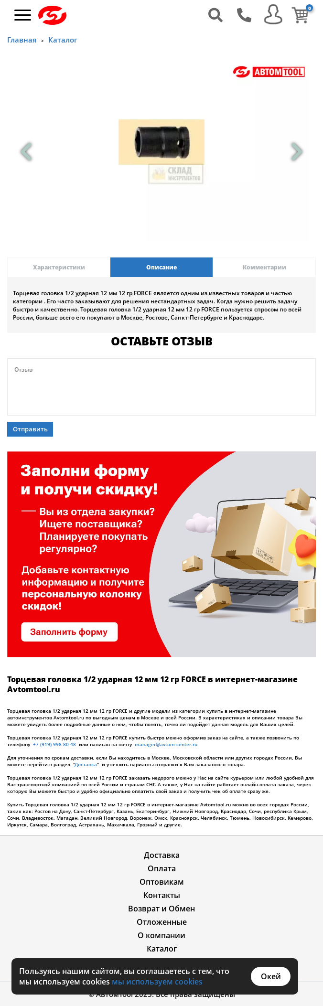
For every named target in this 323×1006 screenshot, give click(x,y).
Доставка (86, 764)
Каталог (62, 39)
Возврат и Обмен (161, 908)
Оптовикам (162, 882)
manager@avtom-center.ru (166, 744)
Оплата (162, 868)
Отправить (30, 429)
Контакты (161, 895)
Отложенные (162, 922)
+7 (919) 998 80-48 (54, 744)
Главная (22, 39)
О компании (161, 935)
